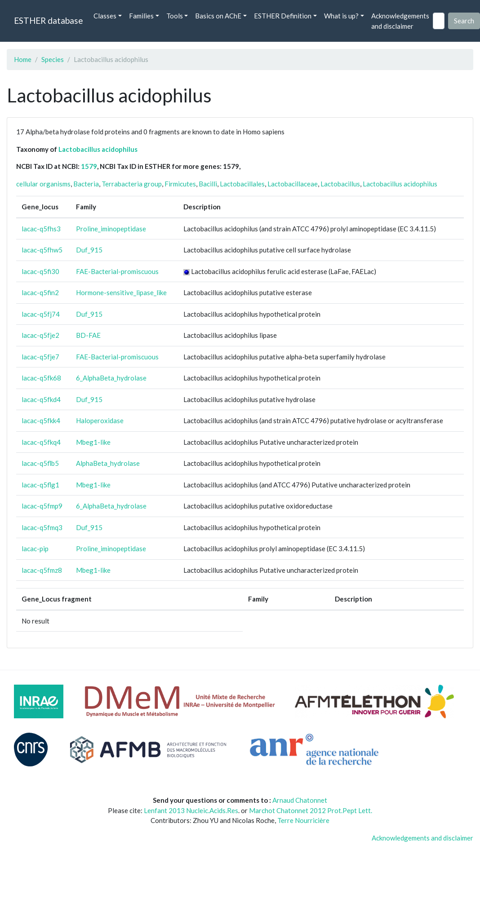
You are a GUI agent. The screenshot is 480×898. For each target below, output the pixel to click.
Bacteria (86, 184)
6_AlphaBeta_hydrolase (111, 378)
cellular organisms (43, 184)
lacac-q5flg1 (40, 485)
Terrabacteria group (132, 184)
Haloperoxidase (100, 420)
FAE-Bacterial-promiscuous (117, 271)
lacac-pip (35, 548)
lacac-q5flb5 (40, 463)
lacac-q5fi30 (40, 271)
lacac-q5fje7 (40, 357)
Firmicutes (180, 184)
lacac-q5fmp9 (42, 506)
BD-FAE (88, 335)
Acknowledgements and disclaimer (400, 21)
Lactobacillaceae (292, 184)
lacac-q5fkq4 (41, 442)
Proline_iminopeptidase (111, 229)
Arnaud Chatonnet (299, 800)
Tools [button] (174, 16)
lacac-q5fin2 (40, 292)
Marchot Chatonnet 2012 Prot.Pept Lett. (310, 810)
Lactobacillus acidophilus (98, 149)
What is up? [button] (341, 16)
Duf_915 (89, 250)
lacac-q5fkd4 (41, 399)
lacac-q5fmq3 (42, 527)
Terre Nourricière (303, 820)
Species (52, 59)
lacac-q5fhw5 (42, 250)
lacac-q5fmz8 (42, 570)
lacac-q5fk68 (41, 378)
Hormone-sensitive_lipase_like (121, 292)
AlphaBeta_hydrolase (108, 463)
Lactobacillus (340, 184)
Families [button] (141, 16)
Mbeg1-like (93, 442)
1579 (89, 166)
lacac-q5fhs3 (41, 229)
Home (22, 59)
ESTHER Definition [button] (282, 16)
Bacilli (208, 184)
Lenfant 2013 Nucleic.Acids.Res (191, 810)
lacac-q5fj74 (41, 314)
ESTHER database (48, 20)
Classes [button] (104, 16)
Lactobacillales (242, 184)
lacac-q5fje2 (40, 335)
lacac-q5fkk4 (41, 420)
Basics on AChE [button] (218, 16)
